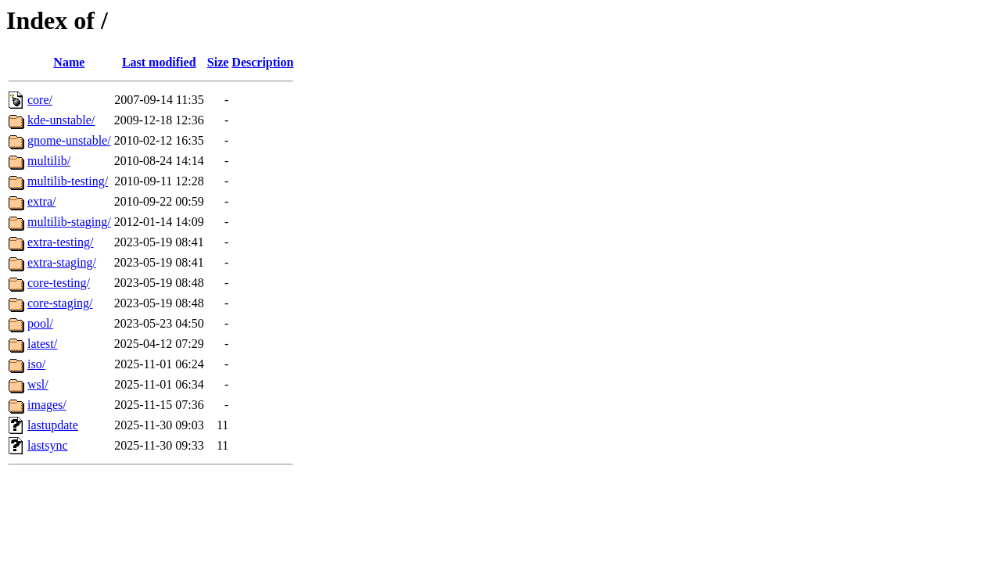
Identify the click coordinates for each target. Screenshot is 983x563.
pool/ (40, 323)
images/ (46, 404)
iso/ (36, 364)
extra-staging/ (61, 262)
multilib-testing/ (67, 181)
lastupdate (52, 425)
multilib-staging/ (69, 221)
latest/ (42, 343)
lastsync (47, 445)
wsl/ (37, 384)
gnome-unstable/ (69, 140)
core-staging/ (60, 303)
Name (68, 62)
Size (218, 62)
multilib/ (48, 160)
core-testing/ (58, 282)
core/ (39, 99)
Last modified (159, 62)
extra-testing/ (60, 242)
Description (262, 62)
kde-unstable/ (61, 120)
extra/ (41, 201)
